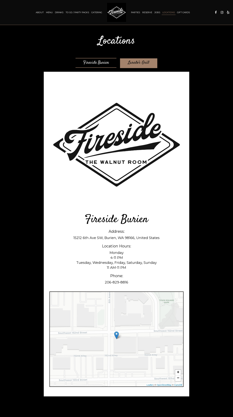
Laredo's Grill (139, 63)
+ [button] (178, 373)
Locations (168, 12)
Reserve (147, 12)
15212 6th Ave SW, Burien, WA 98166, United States (116, 238)
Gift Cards (183, 12)
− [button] (178, 378)
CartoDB (178, 385)
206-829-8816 (116, 282)
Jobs (157, 12)
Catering (96, 12)
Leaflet (150, 385)
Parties (135, 12)
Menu (49, 12)
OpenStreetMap (164, 385)
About (40, 12)
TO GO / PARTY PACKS (77, 12)
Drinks (59, 12)
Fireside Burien (96, 64)
